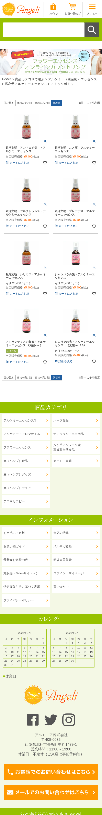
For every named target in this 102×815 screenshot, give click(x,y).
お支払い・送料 (14, 532)
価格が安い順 (24, 103)
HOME (7, 79)
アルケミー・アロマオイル (21, 434)
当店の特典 (61, 532)
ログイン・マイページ (68, 573)
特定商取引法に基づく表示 (21, 586)
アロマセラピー (14, 501)
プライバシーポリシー (18, 600)
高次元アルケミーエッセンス (26, 84)
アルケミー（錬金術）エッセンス (72, 79)
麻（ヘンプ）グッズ (17, 474)
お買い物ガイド (14, 546)
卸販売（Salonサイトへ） (21, 573)
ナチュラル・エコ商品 (68, 434)
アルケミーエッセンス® (19, 420)
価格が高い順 (42, 103)
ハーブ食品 (61, 420)
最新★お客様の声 (15, 559)
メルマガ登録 (62, 546)
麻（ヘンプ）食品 (15, 461)
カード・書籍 (62, 461)
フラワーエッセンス (17, 447)
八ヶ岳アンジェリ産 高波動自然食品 (67, 447)
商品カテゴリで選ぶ (29, 79)
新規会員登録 (62, 559)
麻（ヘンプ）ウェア (17, 488)
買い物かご (61, 586)
